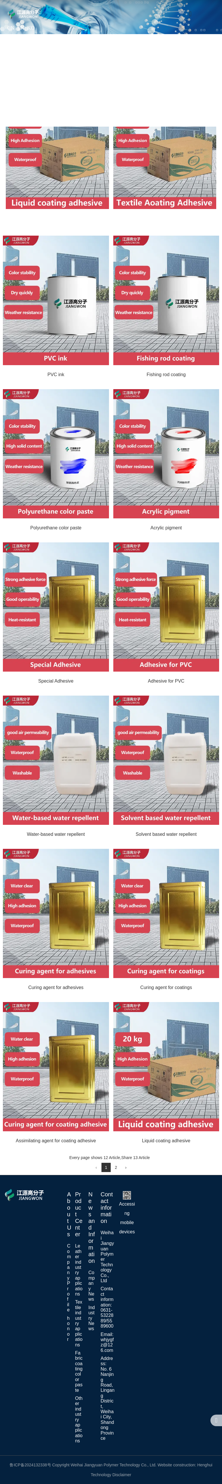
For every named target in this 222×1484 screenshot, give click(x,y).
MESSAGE (195, 105)
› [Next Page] (126, 1167)
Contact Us (155, 105)
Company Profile (69, 1277)
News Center (194, 59)
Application (103, 59)
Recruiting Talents (106, 106)
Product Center (146, 59)
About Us (65, 59)
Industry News (91, 1318)
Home (34, 59)
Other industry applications (79, 1419)
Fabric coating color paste (79, 1371)
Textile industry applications (79, 1323)
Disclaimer (121, 1474)
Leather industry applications (79, 1269)
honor (68, 1329)
